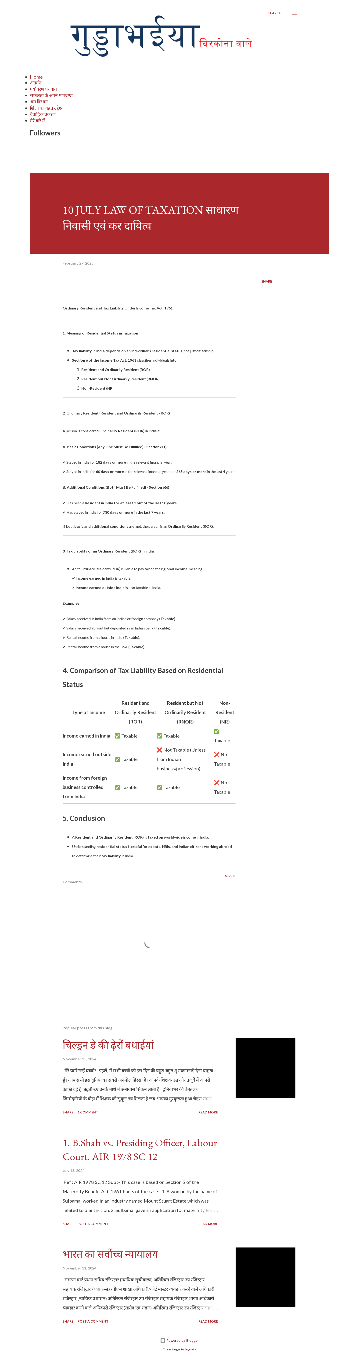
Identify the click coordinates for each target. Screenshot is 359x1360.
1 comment (88, 1112)
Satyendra (190, 1349)
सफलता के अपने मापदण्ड (51, 95)
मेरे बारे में (37, 120)
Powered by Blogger (179, 1340)
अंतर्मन (35, 82)
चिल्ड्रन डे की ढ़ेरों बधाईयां (108, 1045)
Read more (208, 1112)
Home (36, 77)
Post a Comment (93, 1224)
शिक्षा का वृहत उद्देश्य (47, 108)
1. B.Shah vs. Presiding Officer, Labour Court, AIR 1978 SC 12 (140, 1149)
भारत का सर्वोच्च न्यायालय (110, 1254)
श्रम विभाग (39, 101)
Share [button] (266, 281)
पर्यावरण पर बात (43, 89)
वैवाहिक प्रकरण (43, 114)
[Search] (274, 13)
